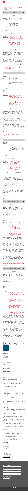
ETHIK (13, 161)
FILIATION (10, 308)
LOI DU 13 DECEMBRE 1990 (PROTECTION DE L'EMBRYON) (15, 104)
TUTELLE (12, 235)
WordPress (21, 489)
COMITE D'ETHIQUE (13, 168)
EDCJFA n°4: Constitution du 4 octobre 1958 (10, 377)
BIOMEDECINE (19, 44)
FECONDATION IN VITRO (13, 102)
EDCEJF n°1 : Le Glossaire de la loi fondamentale (10, 373)
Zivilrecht (10, 33)
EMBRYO (19, 94)
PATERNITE (14, 311)
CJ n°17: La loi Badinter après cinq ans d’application (11, 438)
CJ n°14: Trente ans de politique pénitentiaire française (11, 433)
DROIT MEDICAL (11, 46)
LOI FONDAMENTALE (15, 233)
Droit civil (21, 45)
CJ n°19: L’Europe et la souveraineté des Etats (10, 439)
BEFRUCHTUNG (11, 94)
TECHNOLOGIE (16, 98)
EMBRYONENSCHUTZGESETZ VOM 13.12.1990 (16, 38)
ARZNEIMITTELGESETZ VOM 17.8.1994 (15, 36)
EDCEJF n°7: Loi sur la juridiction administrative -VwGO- (11, 383)
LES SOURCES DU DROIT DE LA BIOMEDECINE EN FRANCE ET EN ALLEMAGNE (13, 8)
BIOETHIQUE (15, 44)
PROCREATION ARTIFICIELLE (13, 107)
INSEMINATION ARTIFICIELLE (13, 103)
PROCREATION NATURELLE (16, 313)
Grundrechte (11, 43)
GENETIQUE (19, 102)
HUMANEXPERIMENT (12, 162)
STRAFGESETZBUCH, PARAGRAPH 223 (15, 164)
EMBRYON (10, 101)
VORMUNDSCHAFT (17, 228)
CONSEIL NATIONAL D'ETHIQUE (14, 45)
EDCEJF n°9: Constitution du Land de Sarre (9, 386)
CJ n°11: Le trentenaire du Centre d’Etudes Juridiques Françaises (13, 426)
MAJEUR (20, 233)
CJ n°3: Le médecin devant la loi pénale (9, 413)
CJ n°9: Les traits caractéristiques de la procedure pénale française (13, 423)
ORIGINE (10, 311)
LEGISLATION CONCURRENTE (14, 48)
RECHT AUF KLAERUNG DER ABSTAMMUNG (16, 299)
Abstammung (11, 289)
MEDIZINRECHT (15, 43)
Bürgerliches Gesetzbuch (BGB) (16, 225)
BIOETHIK (10, 37)
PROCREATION (19, 105)
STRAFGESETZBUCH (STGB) (16, 163)
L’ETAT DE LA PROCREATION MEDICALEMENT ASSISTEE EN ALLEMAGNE (12, 68)
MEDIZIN (21, 97)
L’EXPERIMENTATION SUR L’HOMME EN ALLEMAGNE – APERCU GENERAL (14, 135)
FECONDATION (18, 101)
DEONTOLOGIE (19, 168)
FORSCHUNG (11, 39)
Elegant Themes (11, 489)
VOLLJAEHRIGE (11, 228)
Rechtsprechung (11, 300)
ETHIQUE (18, 169)
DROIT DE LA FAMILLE (12, 307)
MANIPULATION (17, 97)
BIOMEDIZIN (14, 37)
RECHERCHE (17, 49)
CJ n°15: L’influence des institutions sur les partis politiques (12, 435)
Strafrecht (10, 91)
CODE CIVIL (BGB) (16, 229)
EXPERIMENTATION (12, 170)
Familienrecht (11, 286)
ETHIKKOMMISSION (18, 161)
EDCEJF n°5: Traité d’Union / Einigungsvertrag (10, 379)
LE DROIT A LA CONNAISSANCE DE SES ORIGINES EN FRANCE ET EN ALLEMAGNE (14, 264)
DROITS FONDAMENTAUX (19, 46)
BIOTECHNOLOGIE (20, 37)
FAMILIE (21, 292)
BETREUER (10, 222)
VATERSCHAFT (16, 300)
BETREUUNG (15, 222)
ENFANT (14, 101)
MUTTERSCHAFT (17, 294)
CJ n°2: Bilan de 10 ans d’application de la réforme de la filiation (13, 411)
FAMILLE (21, 307)
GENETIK (14, 39)
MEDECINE (15, 105)
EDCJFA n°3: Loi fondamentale (8, 376)
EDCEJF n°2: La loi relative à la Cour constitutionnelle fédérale (12, 374)
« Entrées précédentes (6, 342)
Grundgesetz (18, 42)
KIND (13, 96)
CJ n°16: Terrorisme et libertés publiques (9, 436)
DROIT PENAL (14, 169)
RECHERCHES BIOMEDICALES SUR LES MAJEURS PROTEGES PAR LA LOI (12, 196)
